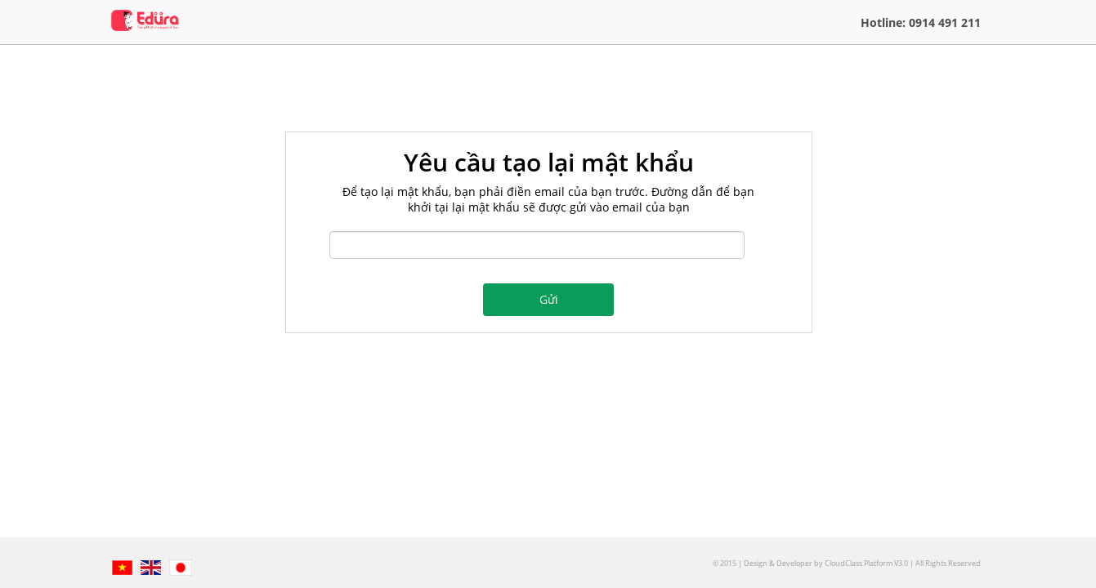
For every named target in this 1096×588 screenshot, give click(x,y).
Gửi (548, 299)
